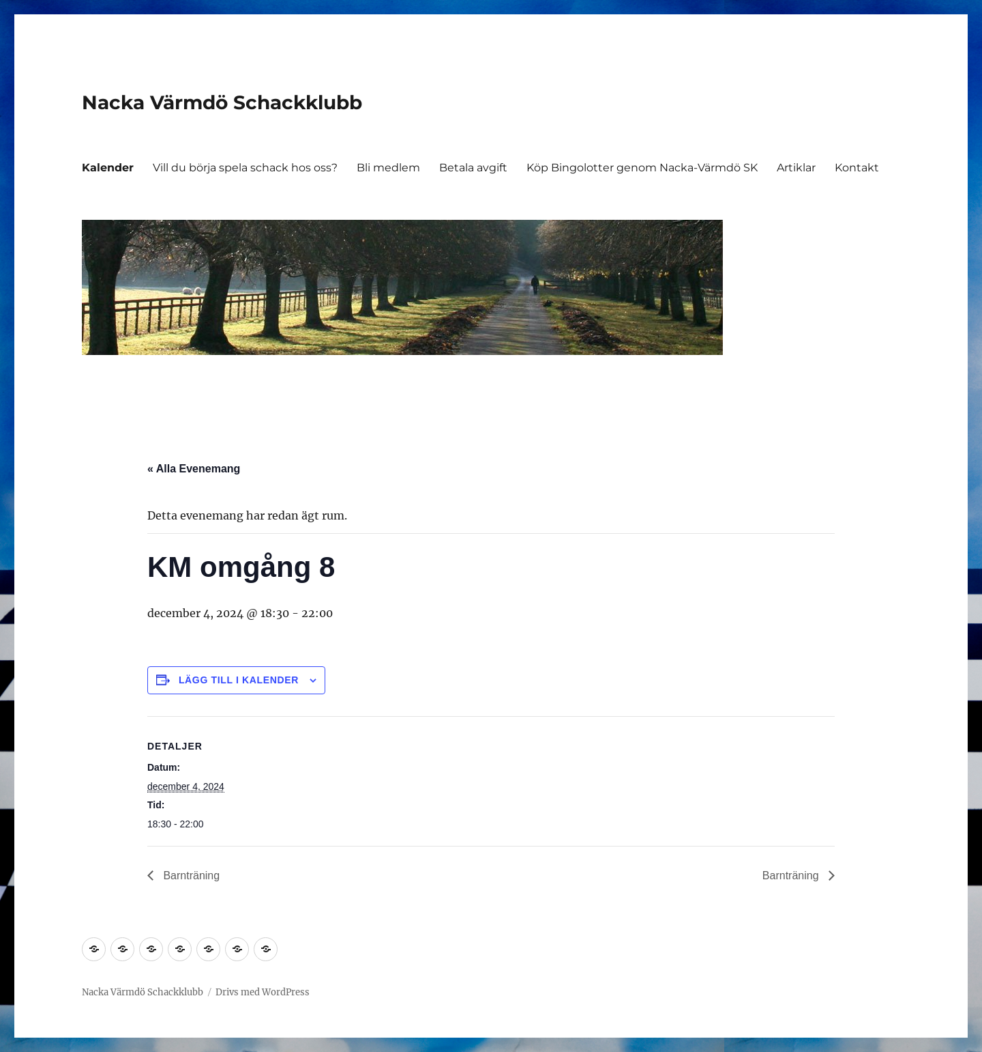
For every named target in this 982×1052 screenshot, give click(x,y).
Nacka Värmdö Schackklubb (222, 102)
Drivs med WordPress (262, 992)
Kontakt (857, 167)
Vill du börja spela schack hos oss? (245, 167)
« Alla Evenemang (193, 468)
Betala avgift (473, 167)
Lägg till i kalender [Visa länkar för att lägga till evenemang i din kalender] (239, 679)
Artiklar (796, 167)
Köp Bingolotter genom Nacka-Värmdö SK (642, 167)
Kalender (108, 167)
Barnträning (190, 875)
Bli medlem (388, 167)
